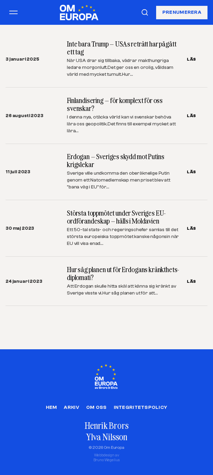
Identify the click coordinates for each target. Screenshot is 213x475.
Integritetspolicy (141, 407)
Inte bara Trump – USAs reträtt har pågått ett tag (121, 48)
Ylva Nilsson (106, 437)
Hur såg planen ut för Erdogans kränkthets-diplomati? (123, 273)
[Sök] (145, 12)
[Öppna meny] (13, 12)
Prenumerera (181, 12)
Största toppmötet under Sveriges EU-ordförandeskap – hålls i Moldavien (116, 217)
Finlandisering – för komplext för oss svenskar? (115, 104)
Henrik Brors (106, 425)
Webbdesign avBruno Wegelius (106, 457)
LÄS (191, 59)
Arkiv (71, 407)
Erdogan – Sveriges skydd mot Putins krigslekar (115, 160)
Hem (51, 407)
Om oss (96, 407)
